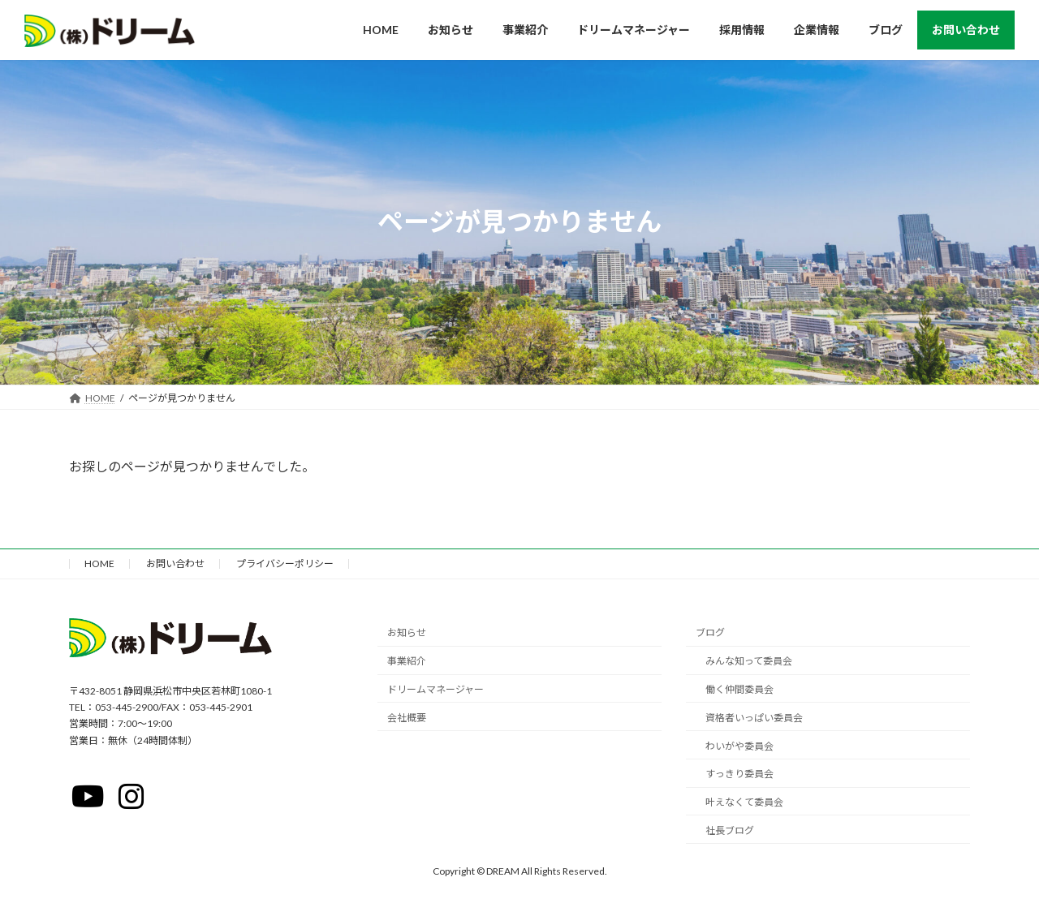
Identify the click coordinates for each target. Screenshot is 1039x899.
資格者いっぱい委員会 (754, 718)
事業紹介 (406, 661)
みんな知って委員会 (748, 661)
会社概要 (406, 718)
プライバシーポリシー (285, 563)
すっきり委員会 (739, 774)
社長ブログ (729, 830)
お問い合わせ (175, 563)
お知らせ (406, 632)
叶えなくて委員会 (744, 802)
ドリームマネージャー (435, 689)
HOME (99, 563)
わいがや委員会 (739, 745)
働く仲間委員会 (739, 689)
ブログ (710, 632)
